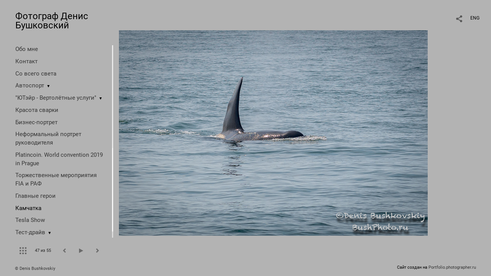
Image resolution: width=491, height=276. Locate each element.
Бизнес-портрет (36, 122)
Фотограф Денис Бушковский (51, 21)
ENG (474, 18)
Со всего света (35, 73)
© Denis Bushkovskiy (35, 268)
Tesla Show (30, 220)
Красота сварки (36, 110)
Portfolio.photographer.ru (452, 267)
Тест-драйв (30, 232)
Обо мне (26, 49)
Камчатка (28, 208)
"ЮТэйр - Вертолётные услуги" (55, 97)
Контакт (26, 61)
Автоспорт (29, 85)
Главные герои (35, 195)
